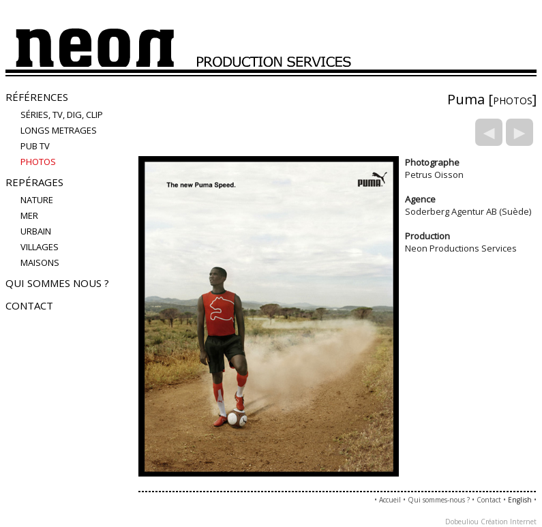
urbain (35, 231)
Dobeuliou (462, 521)
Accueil (390, 500)
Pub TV (35, 146)
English (520, 500)
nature (36, 200)
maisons (39, 262)
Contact (29, 305)
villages (39, 247)
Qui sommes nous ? (57, 283)
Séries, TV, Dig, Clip (61, 114)
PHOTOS (38, 161)
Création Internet (509, 521)
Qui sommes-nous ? (439, 500)
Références (36, 97)
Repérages (34, 182)
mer (29, 215)
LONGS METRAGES (58, 130)
